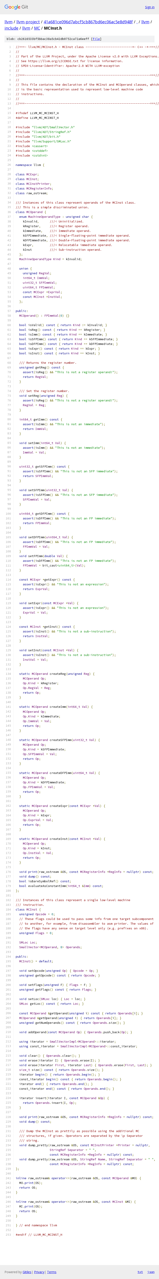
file (96, 39)
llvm (8, 21)
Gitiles (27, 1272)
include (11, 28)
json (151, 1272)
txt (140, 1272)
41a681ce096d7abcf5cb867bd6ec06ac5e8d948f (88, 21)
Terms (51, 1272)
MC (37, 28)
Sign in (150, 7)
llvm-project (28, 21)
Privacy (39, 1272)
